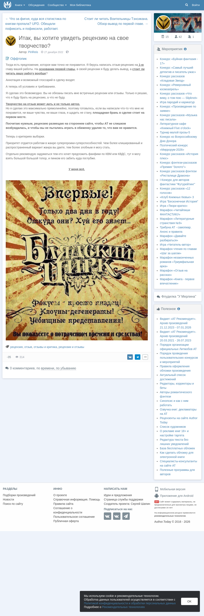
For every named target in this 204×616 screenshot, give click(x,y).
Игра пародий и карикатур (177, 102)
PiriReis (33, 52)
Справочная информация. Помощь (76, 499)
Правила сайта (63, 503)
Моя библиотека (80, 5)
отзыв (28, 347)
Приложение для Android (173, 495)
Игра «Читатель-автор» (175, 244)
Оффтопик (18, 58)
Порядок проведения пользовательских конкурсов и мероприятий (179, 358)
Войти (196, 5)
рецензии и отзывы (71, 347)
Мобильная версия (169, 489)
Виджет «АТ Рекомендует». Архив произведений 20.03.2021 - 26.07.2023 (178, 336)
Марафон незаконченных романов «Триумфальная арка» (177, 262)
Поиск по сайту (13, 503)
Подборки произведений (19, 495)
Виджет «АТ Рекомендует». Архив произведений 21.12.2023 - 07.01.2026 (178, 323)
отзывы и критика (45, 347)
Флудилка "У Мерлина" (178, 296)
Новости (8, 499)
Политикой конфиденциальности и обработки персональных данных (130, 603)
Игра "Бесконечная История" (179, 201)
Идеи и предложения (118, 495)
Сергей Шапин (140, 503)
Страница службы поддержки (123, 499)
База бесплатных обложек (177, 448)
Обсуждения (36, 5)
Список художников (173, 426)
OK (189, 601)
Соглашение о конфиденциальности (67, 510)
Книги (20, 5)
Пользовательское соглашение (74, 516)
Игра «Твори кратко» (174, 205)
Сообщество (57, 5)
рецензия (16, 347)
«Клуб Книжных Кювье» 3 (177, 197)
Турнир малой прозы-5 (175, 132)
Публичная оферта (66, 521)
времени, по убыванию (58, 368)
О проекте (60, 495)
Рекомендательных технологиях (123, 607)
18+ (156, 501)
